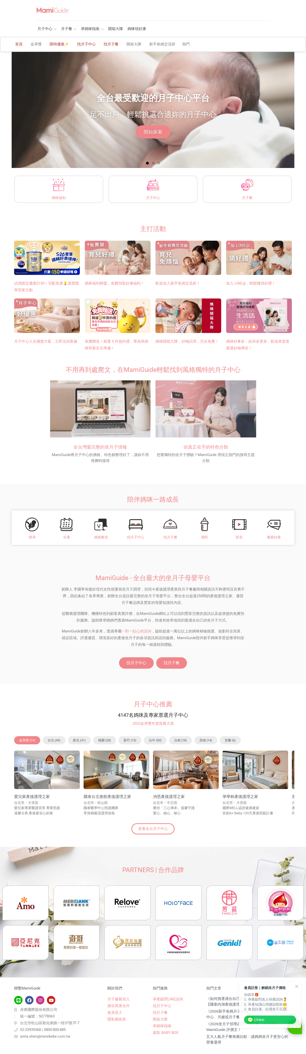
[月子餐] (247, 185)
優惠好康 (274, 537)
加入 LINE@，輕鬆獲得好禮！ (250, 283)
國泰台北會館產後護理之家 (107, 796)
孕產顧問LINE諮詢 (168, 999)
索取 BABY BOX (165, 1032)
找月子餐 (111, 44)
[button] (147, 163)
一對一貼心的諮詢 (136, 631)
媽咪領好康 (136, 29)
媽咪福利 (59, 198)
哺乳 (204, 537)
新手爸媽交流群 (162, 44)
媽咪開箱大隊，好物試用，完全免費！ (187, 341)
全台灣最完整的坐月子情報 (100, 447)
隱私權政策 (116, 1019)
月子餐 (66, 29)
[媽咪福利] (59, 185)
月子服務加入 (118, 999)
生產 (66, 537)
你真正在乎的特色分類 (206, 447)
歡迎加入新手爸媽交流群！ (177, 283)
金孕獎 (36, 44)
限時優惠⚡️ (59, 44)
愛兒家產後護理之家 (32, 796)
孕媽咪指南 (90, 29)
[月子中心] (153, 185)
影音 (239, 537)
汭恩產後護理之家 (169, 796)
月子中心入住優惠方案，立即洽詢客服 (45, 341)
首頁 (19, 44)
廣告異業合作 (118, 1006)
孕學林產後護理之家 (240, 796)
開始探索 (153, 132)
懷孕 (32, 537)
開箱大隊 (115, 29)
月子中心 (44, 29)
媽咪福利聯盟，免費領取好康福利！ (114, 283)
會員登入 (114, 1012)
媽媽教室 (101, 537)
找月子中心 (86, 44)
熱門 (186, 44)
